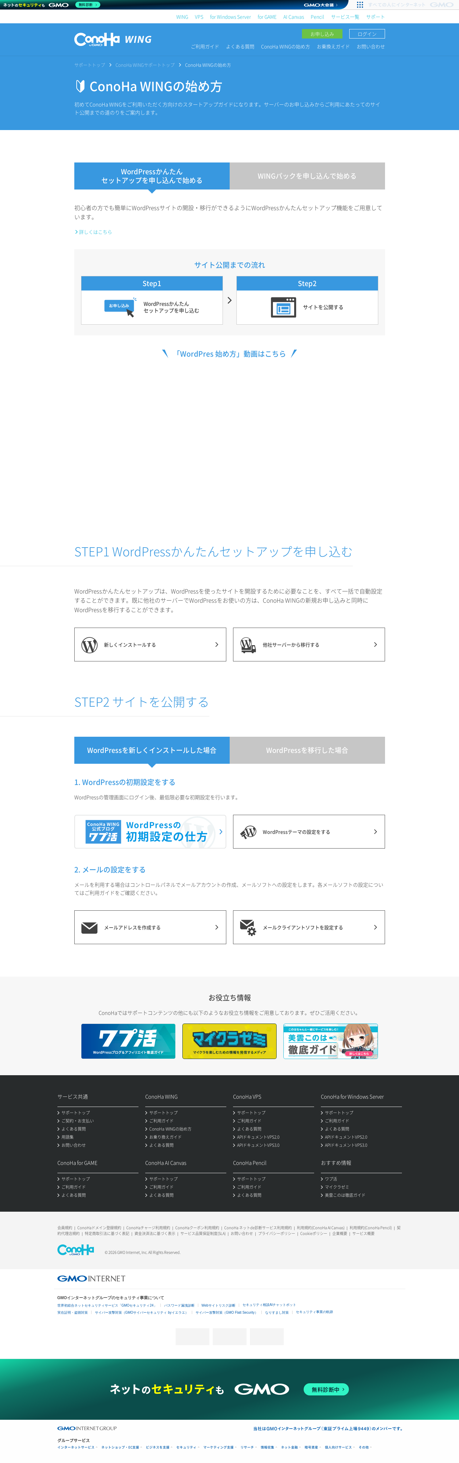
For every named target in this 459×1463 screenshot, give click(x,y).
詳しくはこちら (95, 231)
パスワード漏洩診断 (179, 1305)
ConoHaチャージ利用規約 (148, 1228)
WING (182, 16)
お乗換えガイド (333, 46)
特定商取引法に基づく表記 (107, 1233)
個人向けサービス (338, 1447)
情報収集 (267, 1447)
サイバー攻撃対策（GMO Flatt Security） (227, 1312)
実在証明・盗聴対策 (72, 1312)
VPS (199, 16)
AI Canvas (293, 16)
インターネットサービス (76, 1447)
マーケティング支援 (218, 1447)
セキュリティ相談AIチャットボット (269, 1305)
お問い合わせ (371, 46)
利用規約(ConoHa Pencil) (371, 1228)
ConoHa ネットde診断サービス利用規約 (258, 1228)
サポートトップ (89, 64)
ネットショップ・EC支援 (120, 1447)
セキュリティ (186, 1447)
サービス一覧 (345, 16)
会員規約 (64, 1228)
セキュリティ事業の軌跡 (314, 1312)
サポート (375, 16)
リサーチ (247, 1447)
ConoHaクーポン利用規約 (197, 1228)
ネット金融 (289, 1447)
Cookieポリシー (313, 1233)
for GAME (267, 16)
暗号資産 (311, 1447)
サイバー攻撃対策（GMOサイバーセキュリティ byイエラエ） (141, 1312)
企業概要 (339, 1233)
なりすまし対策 (277, 1312)
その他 (364, 1447)
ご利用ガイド (205, 46)
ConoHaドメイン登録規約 (99, 1228)
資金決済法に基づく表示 (154, 1233)
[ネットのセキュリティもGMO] (52, 4)
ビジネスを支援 (158, 1447)
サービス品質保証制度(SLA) (203, 1233)
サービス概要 (363, 1233)
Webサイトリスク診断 (218, 1305)
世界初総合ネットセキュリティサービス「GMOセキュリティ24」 (107, 1305)
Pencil (317, 16)
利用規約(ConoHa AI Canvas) (321, 1228)
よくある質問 (240, 46)
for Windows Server (230, 16)
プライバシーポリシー (276, 1233)
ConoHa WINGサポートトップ (145, 64)
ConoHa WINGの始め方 (285, 46)
